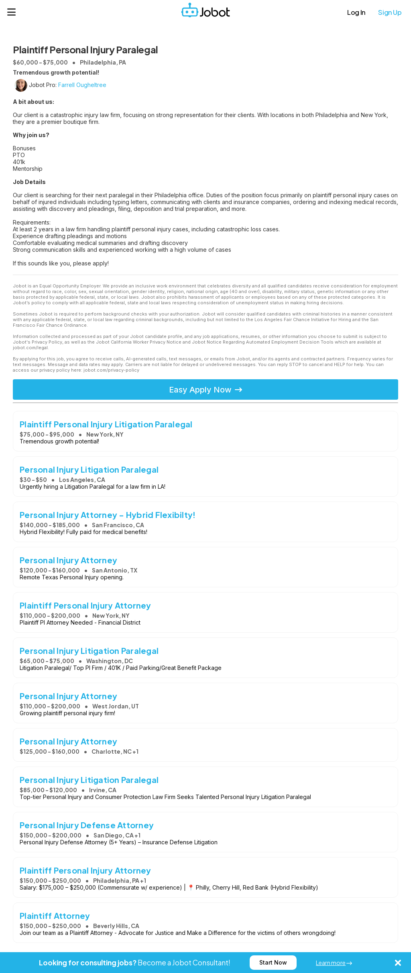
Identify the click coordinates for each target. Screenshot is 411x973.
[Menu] (11, 12)
